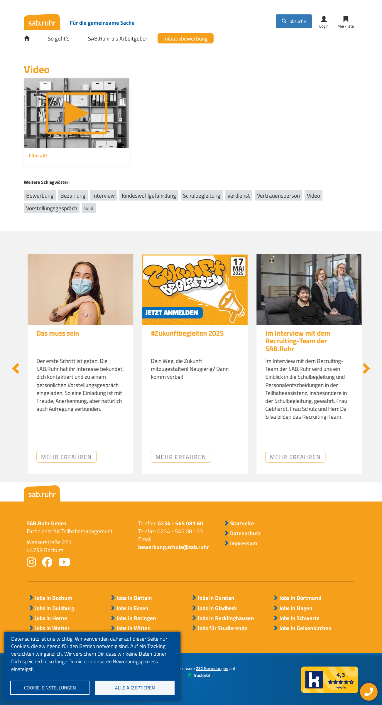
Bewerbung (39, 195)
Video (313, 195)
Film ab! (37, 155)
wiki (88, 208)
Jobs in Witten (133, 628)
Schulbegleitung (201, 195)
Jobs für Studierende (222, 628)
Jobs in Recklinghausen (226, 618)
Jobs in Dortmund (300, 598)
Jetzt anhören (60, 456)
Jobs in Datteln (134, 598)
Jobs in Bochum (53, 598)
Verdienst (238, 195)
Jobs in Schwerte (299, 618)
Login (324, 26)
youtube (64, 562)
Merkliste (345, 26)
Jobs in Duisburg (54, 608)
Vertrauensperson (278, 195)
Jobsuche (297, 21)
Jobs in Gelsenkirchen (305, 628)
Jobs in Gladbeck (217, 608)
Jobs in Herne (51, 618)
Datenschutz (245, 533)
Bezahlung (72, 195)
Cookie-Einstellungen (50, 687)
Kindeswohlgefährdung (149, 195)
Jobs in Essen (132, 608)
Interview (103, 195)
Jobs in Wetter (52, 628)
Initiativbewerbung (185, 38)
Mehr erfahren (177, 456)
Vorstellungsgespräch (51, 208)
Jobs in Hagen (295, 608)
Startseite (31, 38)
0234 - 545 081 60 (180, 523)
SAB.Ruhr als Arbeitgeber (118, 38)
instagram (31, 562)
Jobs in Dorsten (216, 598)
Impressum (243, 543)
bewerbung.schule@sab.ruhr (173, 547)
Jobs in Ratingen (136, 618)
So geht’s (59, 38)
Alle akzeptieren (135, 687)
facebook (47, 562)
